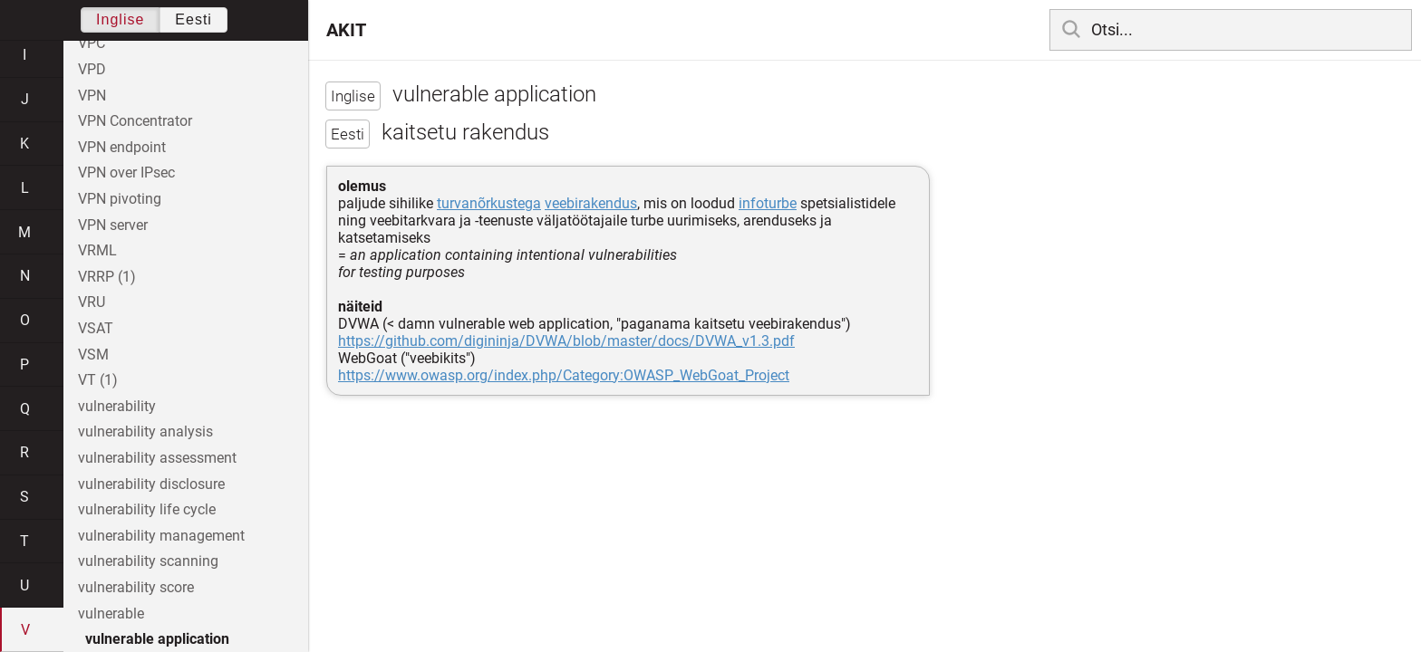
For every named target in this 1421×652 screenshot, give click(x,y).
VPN (92, 95)
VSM (93, 354)
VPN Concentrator (135, 120)
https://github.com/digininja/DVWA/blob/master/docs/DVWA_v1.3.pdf (566, 341)
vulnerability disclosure (151, 484)
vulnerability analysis (145, 431)
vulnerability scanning (148, 561)
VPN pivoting (119, 198)
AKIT (346, 30)
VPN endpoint (122, 147)
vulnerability (117, 406)
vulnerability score (136, 587)
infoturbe (768, 203)
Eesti (193, 19)
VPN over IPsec (126, 172)
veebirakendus (591, 203)
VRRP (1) (107, 276)
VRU (91, 302)
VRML (97, 250)
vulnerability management (161, 535)
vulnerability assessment (157, 457)
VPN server (113, 225)
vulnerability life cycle (147, 509)
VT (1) (98, 379)
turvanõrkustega (489, 203)
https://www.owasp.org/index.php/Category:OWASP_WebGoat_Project (563, 375)
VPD (92, 69)
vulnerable (111, 613)
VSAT (95, 328)
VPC (91, 43)
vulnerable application (157, 638)
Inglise (120, 19)
